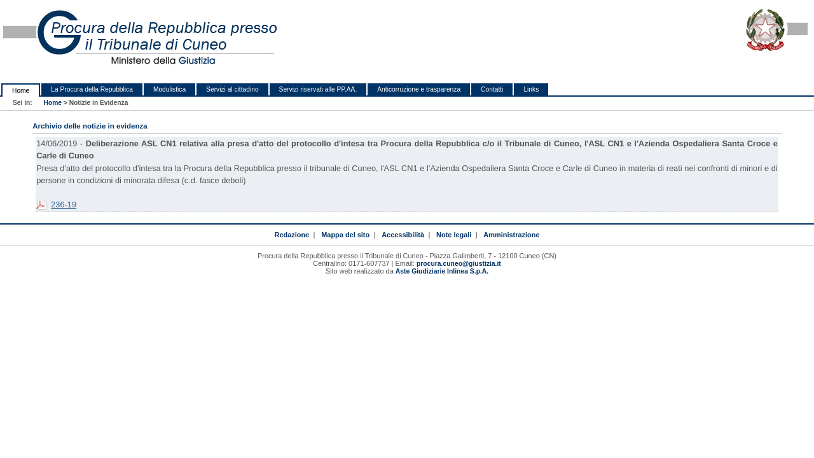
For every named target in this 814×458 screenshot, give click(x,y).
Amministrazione (511, 235)
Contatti (492, 89)
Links (531, 89)
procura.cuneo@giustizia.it (459, 263)
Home (20, 90)
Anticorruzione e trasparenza (418, 89)
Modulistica (169, 89)
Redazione (292, 235)
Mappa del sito (345, 235)
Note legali (453, 235)
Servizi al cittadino (232, 89)
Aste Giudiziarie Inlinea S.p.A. (442, 271)
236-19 (63, 204)
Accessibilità (403, 235)
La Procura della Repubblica (92, 89)
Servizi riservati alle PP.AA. (318, 89)
